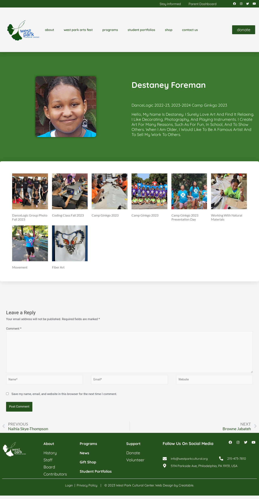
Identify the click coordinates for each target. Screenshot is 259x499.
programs (110, 31)
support (134, 447)
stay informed (170, 4)
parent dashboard (203, 4)
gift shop (89, 465)
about (49, 31)
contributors (55, 477)
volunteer (135, 463)
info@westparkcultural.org (190, 463)
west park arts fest (78, 31)
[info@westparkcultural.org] (165, 463)
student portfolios (141, 31)
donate (133, 456)
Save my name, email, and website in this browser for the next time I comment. (64, 397)
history (50, 456)
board (49, 470)
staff (48, 463)
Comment (13, 329)
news (85, 456)
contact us (190, 31)
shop (168, 31)
